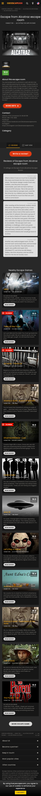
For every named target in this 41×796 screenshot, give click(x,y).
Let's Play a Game (12, 549)
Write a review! (20, 153)
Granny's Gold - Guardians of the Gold (19, 622)
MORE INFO (11, 106)
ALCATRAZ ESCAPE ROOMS (25, 23)
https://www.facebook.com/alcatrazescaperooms (19, 122)
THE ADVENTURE (17, 292)
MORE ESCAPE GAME (20, 724)
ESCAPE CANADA (17, 329)
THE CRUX (15, 403)
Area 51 (7, 512)
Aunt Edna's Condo (13, 586)
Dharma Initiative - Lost (15, 438)
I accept (21, 792)
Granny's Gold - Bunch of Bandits (19, 401)
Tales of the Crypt (12, 326)
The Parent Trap (11, 698)
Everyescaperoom (7, 9)
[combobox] (32, 3)
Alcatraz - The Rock (13, 364)
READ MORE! (9, 342)
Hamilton (18, 9)
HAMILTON (9, 23)
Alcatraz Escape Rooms (30, 9)
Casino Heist (9, 475)
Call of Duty (9, 661)
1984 (6, 289)
